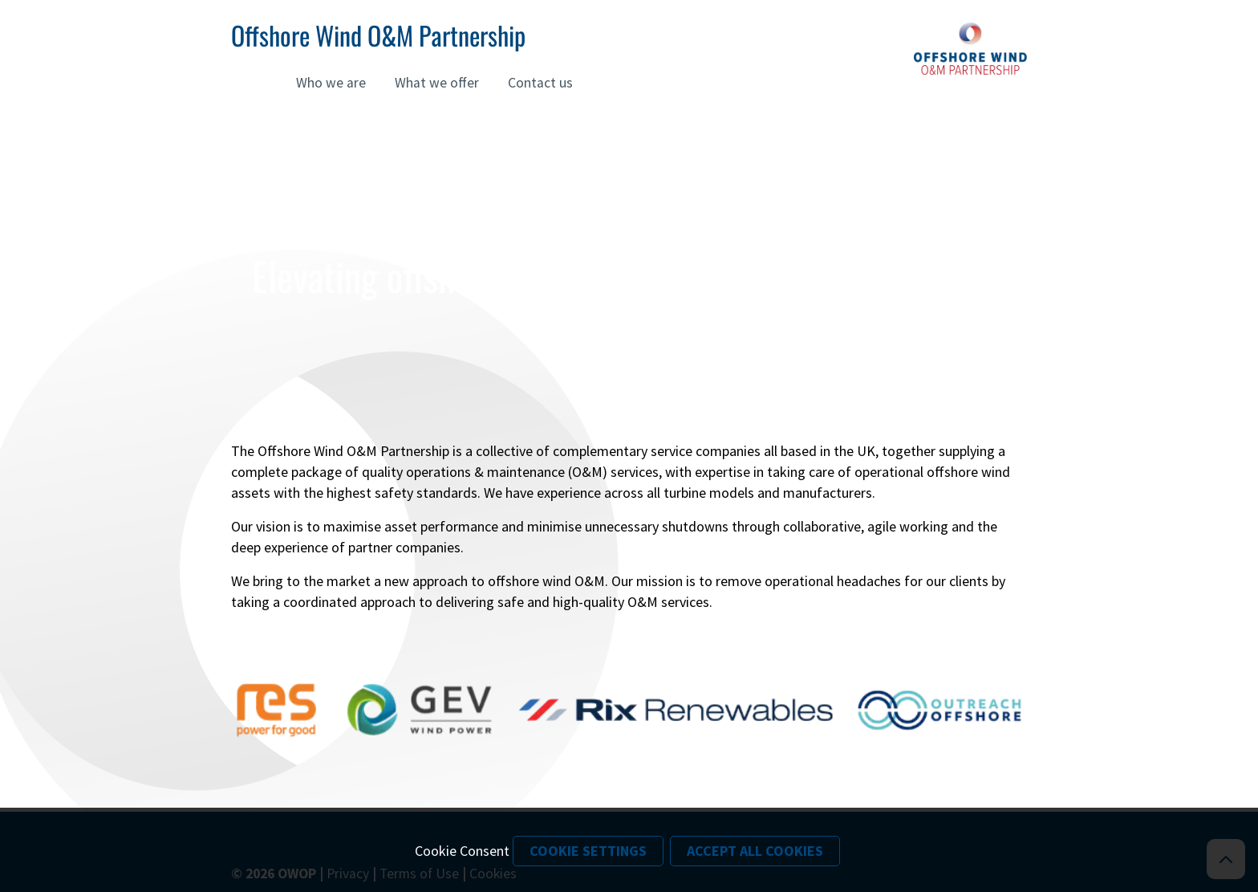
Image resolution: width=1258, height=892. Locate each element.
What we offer (437, 83)
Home (249, 83)
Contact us (540, 83)
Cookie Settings (588, 850)
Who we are (331, 83)
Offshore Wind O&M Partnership (378, 35)
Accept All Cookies (755, 850)
